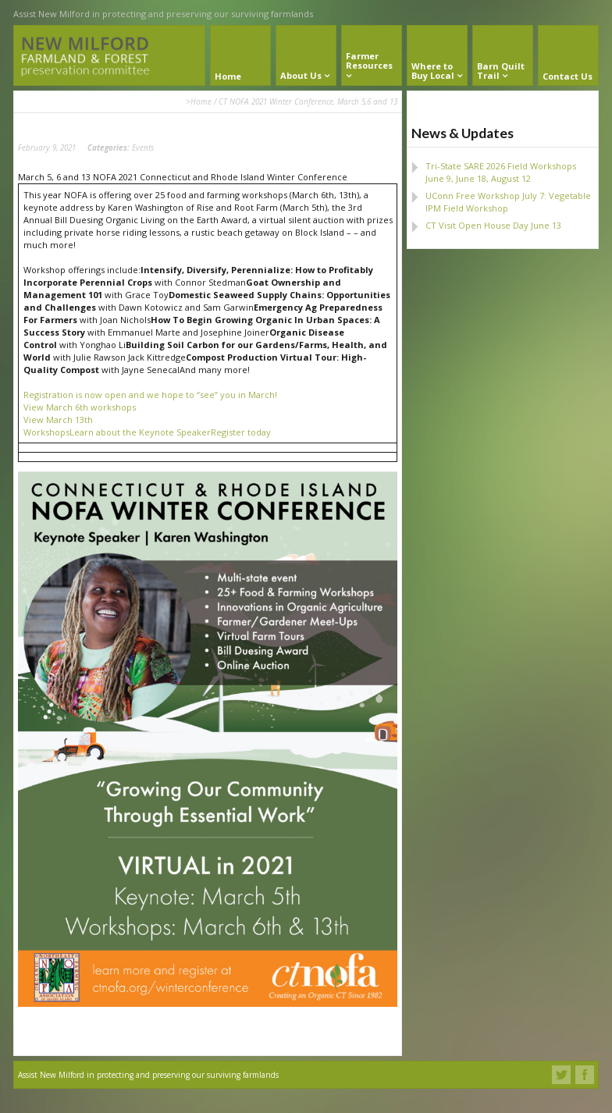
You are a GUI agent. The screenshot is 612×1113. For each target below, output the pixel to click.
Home (201, 101)
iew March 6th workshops (82, 407)
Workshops (46, 432)
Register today (241, 432)
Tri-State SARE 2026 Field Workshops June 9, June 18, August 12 (500, 172)
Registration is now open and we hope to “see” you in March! (150, 394)
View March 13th (58, 419)
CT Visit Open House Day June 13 (493, 225)
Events (143, 147)
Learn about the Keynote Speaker (140, 432)
